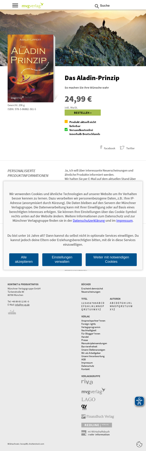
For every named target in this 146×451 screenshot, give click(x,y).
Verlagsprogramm (90, 327)
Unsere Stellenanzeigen (93, 349)
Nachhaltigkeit (88, 330)
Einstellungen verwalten (62, 259)
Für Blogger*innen (90, 333)
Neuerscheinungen (90, 291)
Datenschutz (87, 366)
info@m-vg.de (22, 304)
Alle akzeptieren (24, 259)
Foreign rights (88, 324)
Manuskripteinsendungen (94, 343)
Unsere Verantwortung (93, 356)
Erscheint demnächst (92, 288)
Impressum (87, 362)
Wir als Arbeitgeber (91, 353)
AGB (83, 359)
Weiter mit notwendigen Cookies (111, 259)
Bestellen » (82, 112)
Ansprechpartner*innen (93, 320)
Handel (85, 336)
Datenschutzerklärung (89, 220)
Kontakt (85, 369)
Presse (84, 340)
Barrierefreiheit (89, 346)
